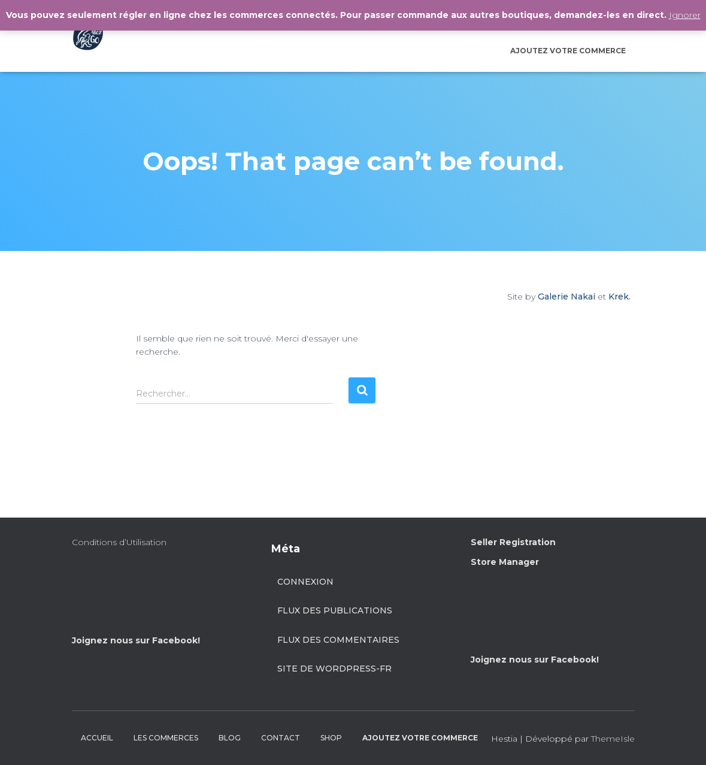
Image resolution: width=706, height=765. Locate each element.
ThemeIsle (613, 738)
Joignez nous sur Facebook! (136, 640)
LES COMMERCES (166, 737)
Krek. (619, 296)
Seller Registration (513, 542)
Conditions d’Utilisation (119, 542)
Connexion (305, 581)
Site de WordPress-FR (334, 668)
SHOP (331, 737)
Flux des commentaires (338, 639)
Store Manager (505, 562)
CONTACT (280, 737)
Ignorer (685, 15)
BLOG (230, 737)
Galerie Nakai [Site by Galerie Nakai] (566, 296)
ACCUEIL (97, 737)
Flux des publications (334, 610)
